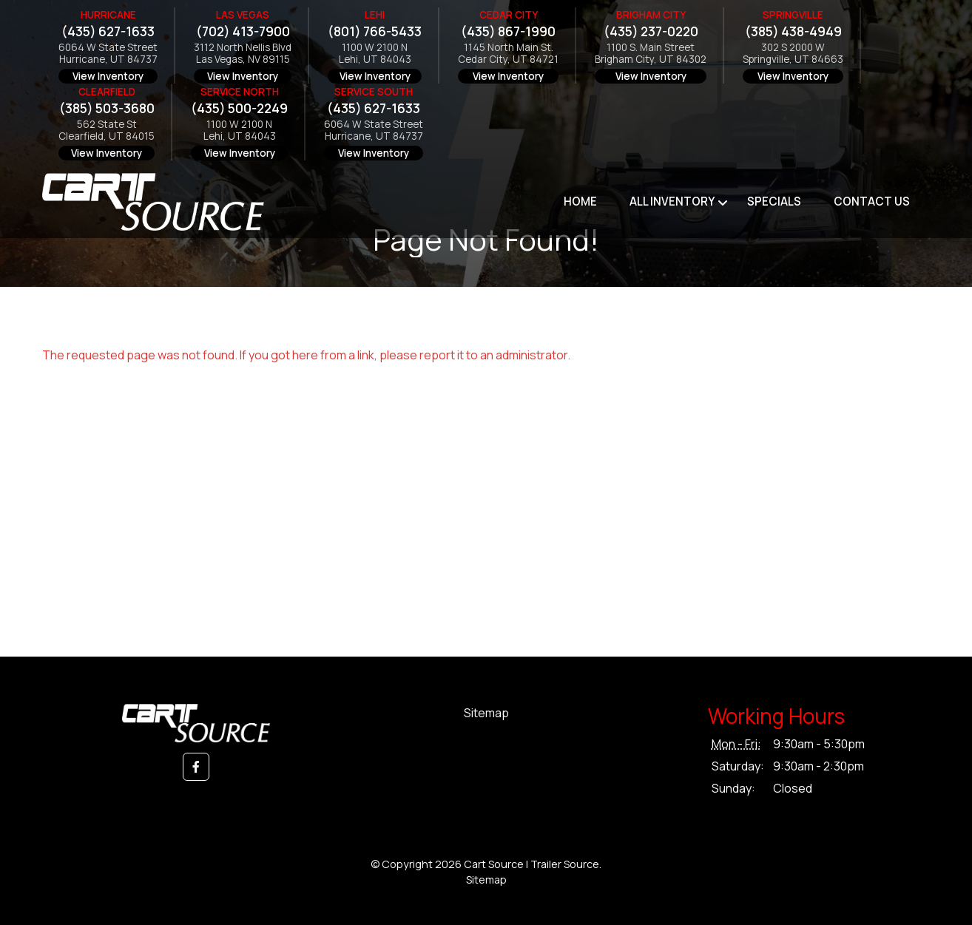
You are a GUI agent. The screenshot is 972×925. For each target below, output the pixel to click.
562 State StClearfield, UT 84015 (106, 130)
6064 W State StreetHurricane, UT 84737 (108, 53)
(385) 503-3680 (107, 108)
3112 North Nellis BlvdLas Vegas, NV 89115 (242, 53)
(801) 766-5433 (375, 31)
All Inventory (672, 201)
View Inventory (108, 76)
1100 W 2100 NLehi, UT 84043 (375, 53)
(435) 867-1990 (508, 31)
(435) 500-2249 (239, 108)
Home (580, 201)
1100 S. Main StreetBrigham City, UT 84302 (650, 53)
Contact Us (872, 201)
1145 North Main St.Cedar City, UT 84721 (508, 53)
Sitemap (486, 713)
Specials (774, 201)
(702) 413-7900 (243, 31)
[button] (196, 767)
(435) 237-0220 (651, 31)
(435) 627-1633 (108, 31)
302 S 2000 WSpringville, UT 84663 (793, 53)
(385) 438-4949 (793, 31)
